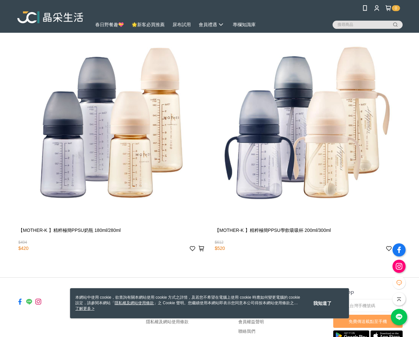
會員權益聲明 (251, 321)
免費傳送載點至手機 (368, 321)
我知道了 (322, 303)
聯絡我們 (246, 331)
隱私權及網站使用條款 (167, 321)
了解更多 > (84, 308)
